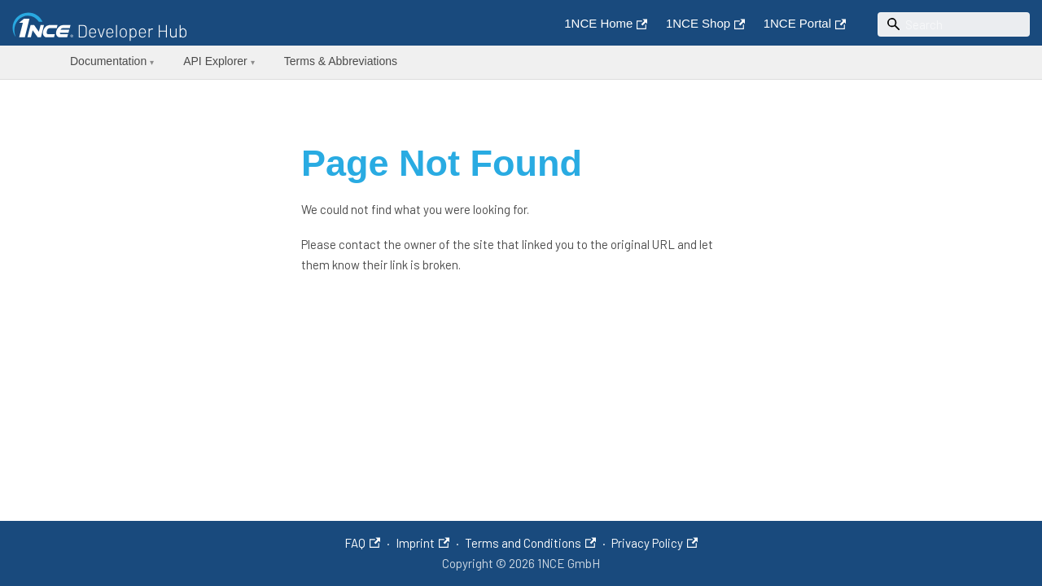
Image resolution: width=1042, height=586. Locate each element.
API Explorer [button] (219, 61)
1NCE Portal (805, 23)
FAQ (362, 543)
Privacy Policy (654, 543)
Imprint (422, 543)
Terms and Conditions (530, 543)
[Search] (954, 24)
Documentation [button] (112, 61)
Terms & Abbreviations (340, 61)
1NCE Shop (705, 23)
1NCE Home (605, 23)
